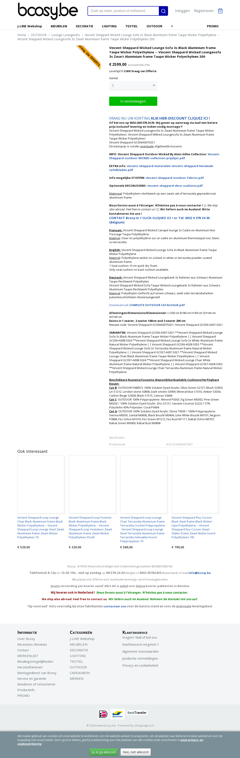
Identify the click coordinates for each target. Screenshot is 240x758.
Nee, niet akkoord (135, 752)
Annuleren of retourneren (36, 684)
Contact (23, 650)
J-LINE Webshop (29, 26)
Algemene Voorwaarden (140, 651)
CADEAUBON (80, 673)
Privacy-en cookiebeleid (140, 665)
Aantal (113, 78)
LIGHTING (109, 26)
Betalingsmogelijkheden (35, 661)
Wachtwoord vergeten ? (140, 644)
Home (21, 35)
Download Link (147, 305)
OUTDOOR (154, 26)
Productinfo (26, 690)
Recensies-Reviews (32, 644)
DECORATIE (84, 26)
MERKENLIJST (28, 655)
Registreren (204, 10)
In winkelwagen (133, 101)
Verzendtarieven (29, 667)
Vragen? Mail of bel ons (139, 637)
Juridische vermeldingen (140, 658)
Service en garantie (31, 678)
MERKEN (76, 678)
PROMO (213, 26)
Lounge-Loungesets (65, 35)
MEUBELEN (59, 26)
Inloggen (182, 10)
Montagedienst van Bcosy (36, 673)
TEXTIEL (131, 26)
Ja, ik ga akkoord (103, 752)
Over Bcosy (26, 638)
